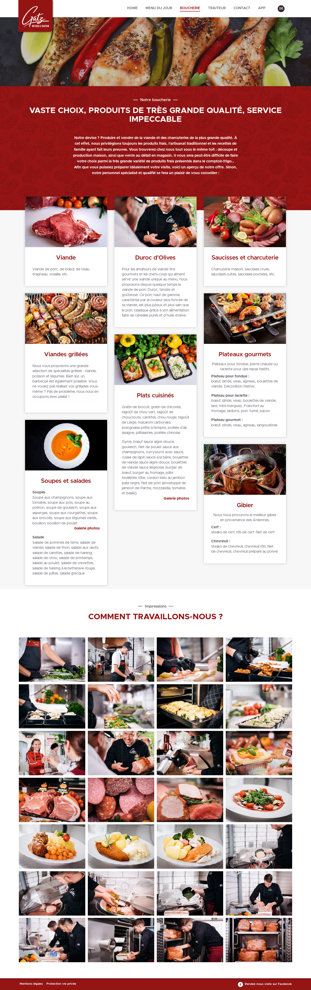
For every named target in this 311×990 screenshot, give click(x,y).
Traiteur (217, 8)
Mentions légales (31, 983)
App (261, 8)
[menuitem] (132, 8)
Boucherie (190, 8)
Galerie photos (176, 498)
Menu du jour (159, 8)
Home (132, 8)
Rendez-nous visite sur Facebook (268, 984)
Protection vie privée (61, 983)
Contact (242, 8)
